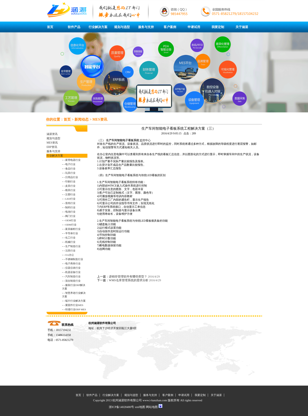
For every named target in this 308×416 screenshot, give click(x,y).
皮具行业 (70, 185)
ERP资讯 (52, 147)
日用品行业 (71, 177)
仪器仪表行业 (73, 267)
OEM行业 (70, 220)
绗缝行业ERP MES (75, 309)
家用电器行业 (73, 159)
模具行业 (70, 190)
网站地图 (152, 407)
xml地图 (140, 407)
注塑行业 (70, 194)
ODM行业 (70, 224)
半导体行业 (71, 233)
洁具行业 (70, 250)
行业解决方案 (98, 27)
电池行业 (70, 211)
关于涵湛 (242, 27)
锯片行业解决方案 (75, 300)
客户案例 (170, 27)
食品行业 (70, 168)
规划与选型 (122, 27)
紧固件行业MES (74, 305)
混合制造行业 (73, 280)
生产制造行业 (73, 246)
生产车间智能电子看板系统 (122, 140)
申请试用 (194, 27)
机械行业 (70, 241)
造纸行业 (70, 203)
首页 (50, 27)
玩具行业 (70, 172)
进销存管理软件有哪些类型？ (128, 276)
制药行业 (70, 207)
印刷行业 (70, 181)
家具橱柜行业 (73, 229)
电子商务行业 (73, 263)
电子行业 (70, 164)
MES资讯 (100, 119)
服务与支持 (146, 27)
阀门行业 (70, 216)
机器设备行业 (73, 272)
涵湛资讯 (52, 134)
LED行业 (70, 198)
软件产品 (74, 27)
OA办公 (69, 254)
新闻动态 (81, 119)
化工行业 (70, 237)
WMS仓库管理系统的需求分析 (128, 280)
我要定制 (218, 27)
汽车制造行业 (73, 276)
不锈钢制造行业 (74, 259)
